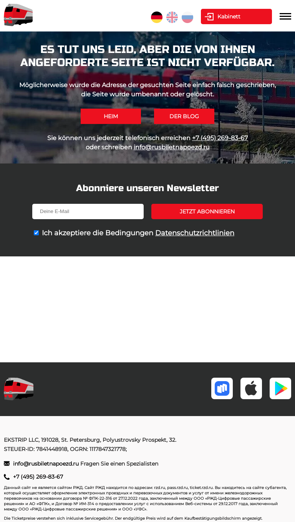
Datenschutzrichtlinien (194, 233)
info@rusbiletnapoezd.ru (172, 147)
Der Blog (184, 116)
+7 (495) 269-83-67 (220, 138)
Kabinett (228, 16)
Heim (111, 116)
